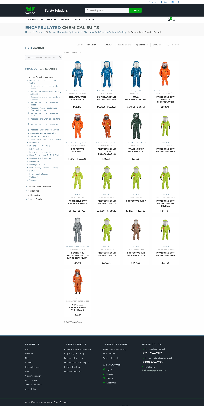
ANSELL (78, 299)
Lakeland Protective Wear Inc (77, 91)
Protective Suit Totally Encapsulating (165, 99)
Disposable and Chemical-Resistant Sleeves (45, 126)
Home (28, 32)
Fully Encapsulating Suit (136, 98)
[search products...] (107, 10)
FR (178, 2)
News (27, 358)
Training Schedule (111, 358)
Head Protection (36, 161)
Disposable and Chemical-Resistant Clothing (105, 32)
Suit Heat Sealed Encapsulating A (107, 98)
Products (40, 32)
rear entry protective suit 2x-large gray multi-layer (77, 255)
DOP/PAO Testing (72, 367)
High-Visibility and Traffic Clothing (43, 168)
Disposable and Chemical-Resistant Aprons (45, 87)
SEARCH (135, 10)
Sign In (151, 2)
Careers (28, 362)
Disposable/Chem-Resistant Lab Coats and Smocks (43, 109)
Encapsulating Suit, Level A (77, 98)
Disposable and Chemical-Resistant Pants (45, 115)
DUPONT (165, 143)
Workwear (33, 180)
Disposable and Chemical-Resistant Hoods (45, 104)
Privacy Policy (31, 380)
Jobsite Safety (34, 191)
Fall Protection (35, 149)
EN (172, 2)
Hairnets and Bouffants (40, 136)
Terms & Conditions (33, 385)
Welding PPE (34, 177)
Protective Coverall (77, 150)
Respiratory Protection (38, 174)
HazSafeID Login (32, 367)
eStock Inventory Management (77, 349)
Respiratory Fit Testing (74, 354)
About (78, 19)
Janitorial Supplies (35, 199)
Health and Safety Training (114, 349)
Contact (91, 19)
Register (163, 2)
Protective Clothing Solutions (165, 91)
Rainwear (33, 171)
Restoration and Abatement (40, 187)
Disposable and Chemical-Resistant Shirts (45, 120)
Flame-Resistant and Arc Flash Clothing (45, 155)
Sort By (113, 45)
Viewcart (108, 378)
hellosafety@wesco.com (154, 370)
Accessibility (30, 389)
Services (51, 19)
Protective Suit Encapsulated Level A (165, 203)
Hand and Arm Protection (40, 158)
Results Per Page (142, 45)
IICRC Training (109, 354)
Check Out (109, 383)
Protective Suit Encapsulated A (165, 150)
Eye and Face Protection (39, 146)
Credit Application (33, 376)
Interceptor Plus (136, 91)
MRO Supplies (34, 195)
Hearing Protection (37, 164)
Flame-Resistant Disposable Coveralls (46, 139)
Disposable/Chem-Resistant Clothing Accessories (45, 93)
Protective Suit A (136, 201)
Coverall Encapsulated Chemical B (77, 307)
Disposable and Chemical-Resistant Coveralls (45, 98)
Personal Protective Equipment (64, 32)
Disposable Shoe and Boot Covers (44, 130)
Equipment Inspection (73, 358)
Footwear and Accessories (40, 152)
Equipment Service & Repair (76, 362)
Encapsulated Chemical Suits (145, 32)
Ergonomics (34, 143)
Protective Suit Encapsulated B (77, 202)
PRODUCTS (33, 19)
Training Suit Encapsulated (136, 150)
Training (65, 19)
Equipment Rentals (72, 371)
